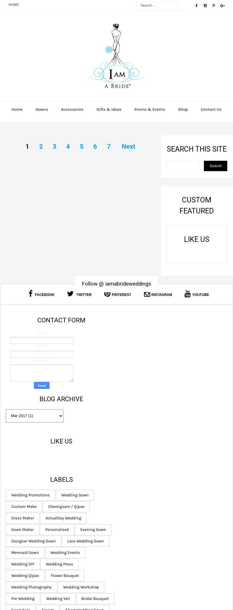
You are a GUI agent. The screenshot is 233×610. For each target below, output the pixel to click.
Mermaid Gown (185, 431)
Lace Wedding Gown (142, 431)
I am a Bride (145, 593)
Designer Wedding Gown (183, 420)
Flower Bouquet (138, 466)
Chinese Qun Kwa (175, 546)
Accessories (72, 109)
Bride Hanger (135, 546)
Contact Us (211, 109)
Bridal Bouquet (172, 489)
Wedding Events (138, 443)
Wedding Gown (187, 374)
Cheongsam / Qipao (179, 385)
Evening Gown (136, 420)
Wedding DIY (176, 443)
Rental (179, 512)
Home (14, 5)
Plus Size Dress (178, 558)
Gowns (41, 109)
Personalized (169, 408)
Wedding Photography (184, 466)
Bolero (173, 523)
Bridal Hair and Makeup (145, 535)
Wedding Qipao (176, 454)
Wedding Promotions (143, 374)
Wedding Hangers (140, 523)
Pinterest (117, 293)
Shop (183, 109)
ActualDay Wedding (176, 397)
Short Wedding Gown (143, 512)
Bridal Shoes (189, 535)
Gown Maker (135, 408)
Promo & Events (150, 109)
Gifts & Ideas (109, 109)
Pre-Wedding (182, 477)
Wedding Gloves (138, 558)
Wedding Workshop (141, 477)
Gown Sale (133, 500)
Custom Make (136, 385)
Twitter (79, 293)
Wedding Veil (135, 489)
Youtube (197, 293)
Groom (160, 500)
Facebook (41, 293)
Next (128, 146)
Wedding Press (137, 454)
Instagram (158, 293)
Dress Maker (135, 397)
